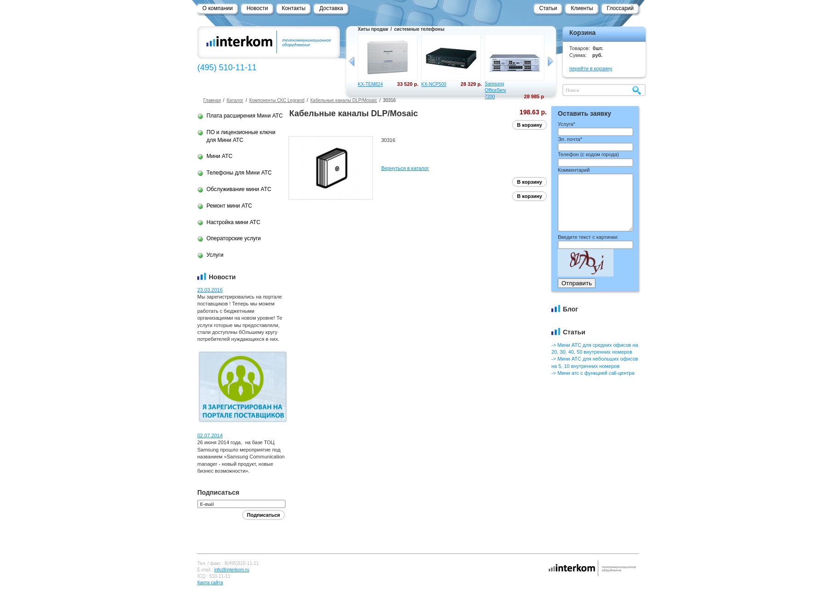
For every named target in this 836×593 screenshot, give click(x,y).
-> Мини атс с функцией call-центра (593, 373)
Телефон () (588, 154)
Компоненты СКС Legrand (276, 100)
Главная (212, 100)
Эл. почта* (570, 139)
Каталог (235, 100)
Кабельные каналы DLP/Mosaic (343, 100)
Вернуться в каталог (405, 168)
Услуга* (566, 124)
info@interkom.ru (231, 569)
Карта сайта (210, 582)
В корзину (529, 125)
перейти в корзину (590, 68)
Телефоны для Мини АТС (239, 172)
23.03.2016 (210, 290)
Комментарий (574, 170)
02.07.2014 (210, 435)
